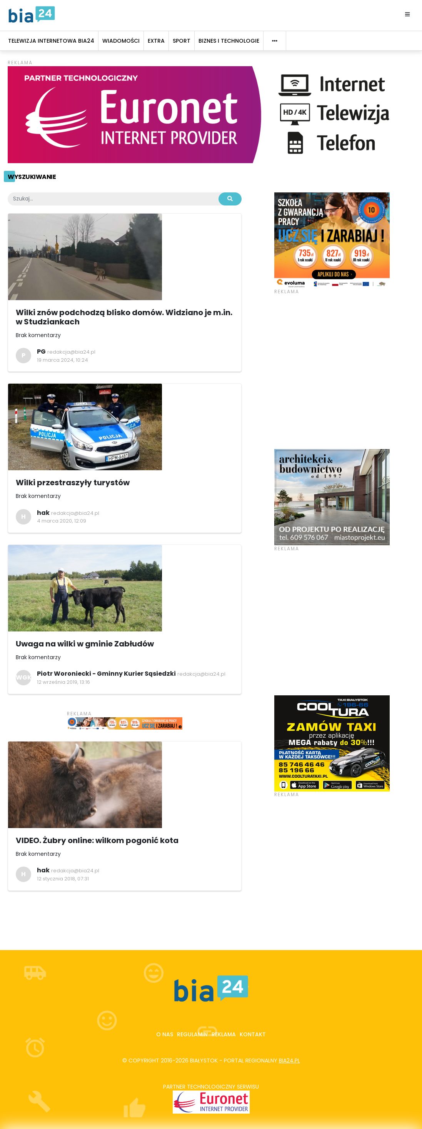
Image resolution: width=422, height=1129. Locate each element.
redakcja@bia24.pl (71, 352)
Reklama (224, 1034)
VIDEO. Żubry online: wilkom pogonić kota (97, 840)
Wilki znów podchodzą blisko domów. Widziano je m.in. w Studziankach (124, 317)
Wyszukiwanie (32, 176)
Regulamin (192, 1034)
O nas (164, 1034)
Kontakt (253, 1034)
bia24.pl (289, 1060)
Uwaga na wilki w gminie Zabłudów (85, 643)
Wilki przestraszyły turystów (73, 482)
